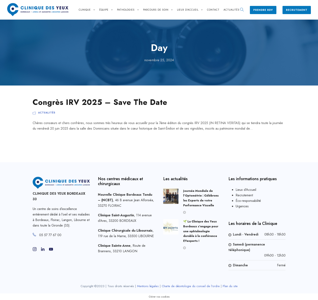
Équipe (104, 10)
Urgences (242, 206)
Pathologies (126, 10)
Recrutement (296, 10)
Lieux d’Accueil (246, 189)
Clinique (85, 10)
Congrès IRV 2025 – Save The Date (100, 102)
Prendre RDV (263, 10)
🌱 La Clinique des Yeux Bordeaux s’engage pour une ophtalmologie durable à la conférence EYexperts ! (200, 231)
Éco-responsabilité (248, 200)
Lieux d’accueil (187, 10)
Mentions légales (148, 286)
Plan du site (230, 286)
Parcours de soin (155, 10)
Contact (213, 10)
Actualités (231, 10)
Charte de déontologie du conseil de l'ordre (191, 286)
